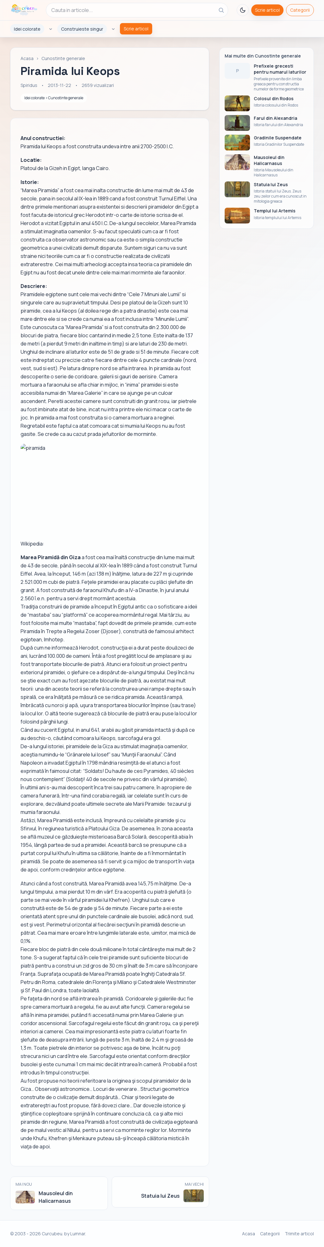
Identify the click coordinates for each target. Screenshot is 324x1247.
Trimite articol (299, 1234)
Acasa (27, 58)
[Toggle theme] (243, 10)
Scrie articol (267, 10)
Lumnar (77, 1234)
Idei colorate (27, 29)
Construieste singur (82, 29)
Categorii (300, 10)
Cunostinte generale (63, 58)
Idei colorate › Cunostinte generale (53, 98)
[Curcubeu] (23, 10)
